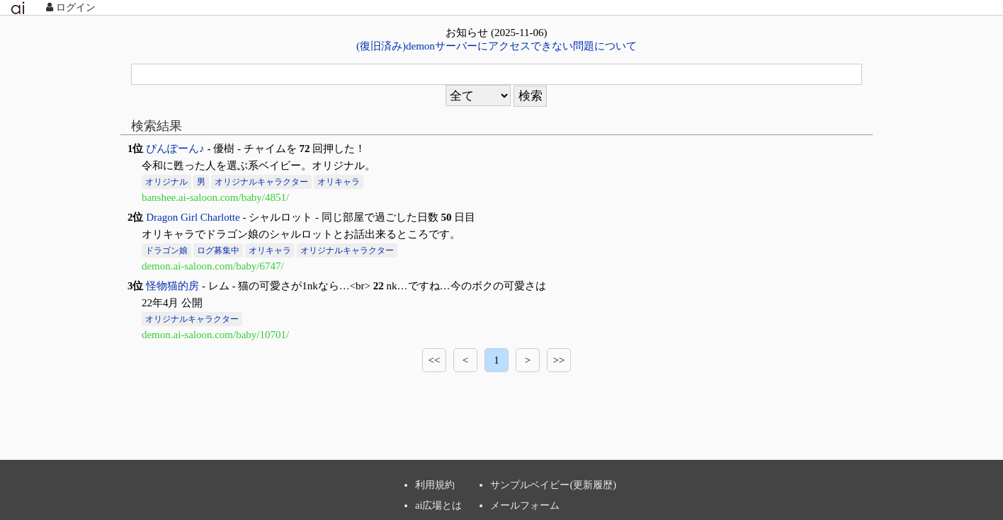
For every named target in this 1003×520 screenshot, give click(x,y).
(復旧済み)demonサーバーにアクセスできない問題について (496, 46)
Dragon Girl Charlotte (192, 217)
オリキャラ (338, 182)
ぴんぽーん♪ (175, 148)
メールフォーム (525, 505)
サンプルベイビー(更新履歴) (553, 484)
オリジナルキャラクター (261, 182)
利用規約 (435, 484)
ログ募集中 (218, 250)
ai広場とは (438, 505)
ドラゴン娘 (166, 250)
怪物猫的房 (172, 285)
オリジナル (166, 182)
